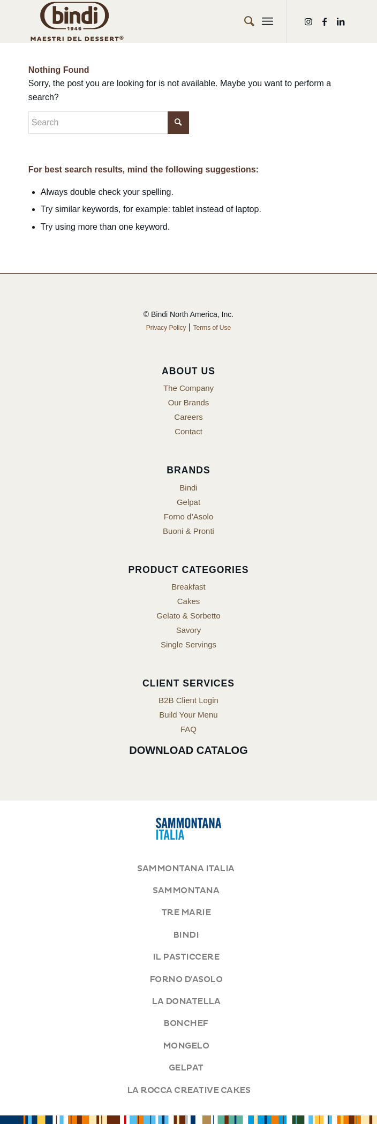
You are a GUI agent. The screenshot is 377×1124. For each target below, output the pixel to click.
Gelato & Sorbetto (188, 615)
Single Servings (188, 644)
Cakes (188, 601)
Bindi (188, 487)
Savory (188, 630)
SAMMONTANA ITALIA (186, 868)
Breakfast (188, 586)
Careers (188, 416)
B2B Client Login (188, 700)
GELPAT (186, 1067)
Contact (188, 431)
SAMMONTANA (186, 890)
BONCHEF (185, 1023)
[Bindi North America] (156, 21)
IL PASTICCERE (186, 957)
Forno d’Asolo (189, 516)
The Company (188, 388)
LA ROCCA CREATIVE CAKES (189, 1090)
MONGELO (186, 1045)
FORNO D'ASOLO (185, 979)
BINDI (186, 935)
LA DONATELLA (186, 1001)
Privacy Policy (166, 327)
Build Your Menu (188, 714)
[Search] (243, 21)
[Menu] (267, 21)
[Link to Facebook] (324, 21)
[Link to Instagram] (308, 21)
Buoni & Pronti (188, 530)
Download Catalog (188, 750)
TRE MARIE (186, 912)
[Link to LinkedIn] (341, 21)
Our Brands (188, 402)
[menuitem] (243, 21)
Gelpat (188, 502)
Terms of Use (212, 327)
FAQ (188, 729)
